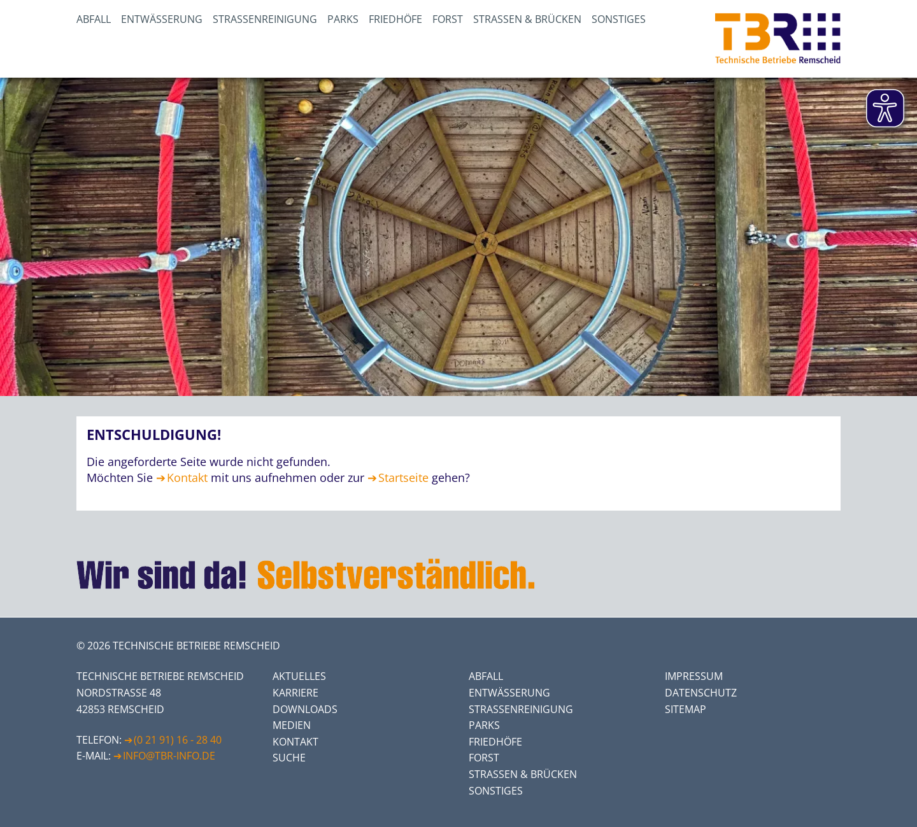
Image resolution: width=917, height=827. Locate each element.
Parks (343, 19)
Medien (292, 725)
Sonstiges (619, 19)
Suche (289, 758)
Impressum (694, 676)
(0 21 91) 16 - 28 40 (178, 740)
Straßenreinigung (265, 19)
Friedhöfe (395, 19)
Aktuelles (299, 676)
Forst (447, 19)
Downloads (305, 709)
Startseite (403, 477)
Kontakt (187, 477)
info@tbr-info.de (169, 756)
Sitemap (685, 709)
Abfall (93, 19)
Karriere (295, 693)
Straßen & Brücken (527, 19)
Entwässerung (162, 19)
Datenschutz (701, 693)
